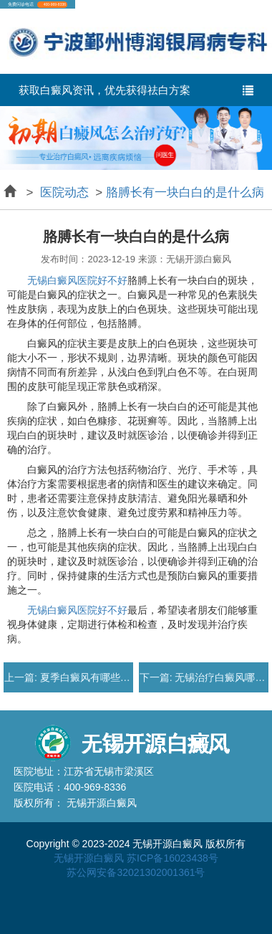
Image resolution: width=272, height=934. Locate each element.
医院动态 (64, 192)
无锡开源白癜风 (89, 858)
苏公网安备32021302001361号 (136, 872)
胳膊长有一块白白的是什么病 (185, 192)
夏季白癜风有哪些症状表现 (98, 677)
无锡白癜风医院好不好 (77, 280)
